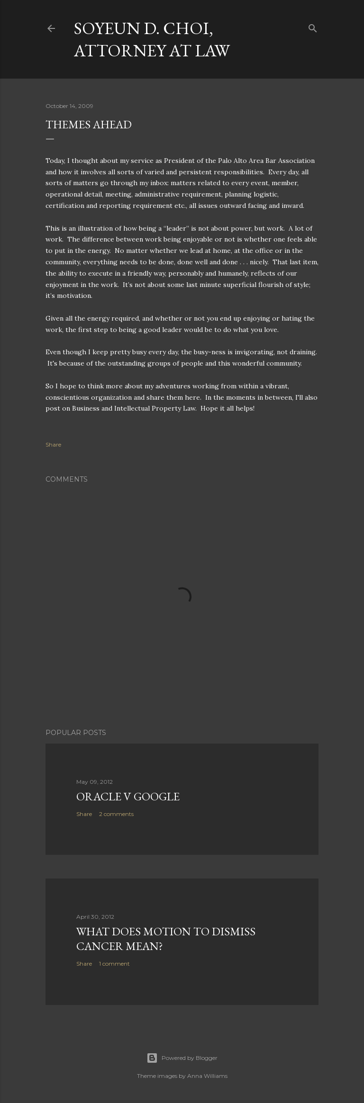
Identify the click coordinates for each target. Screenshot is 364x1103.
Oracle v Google (128, 796)
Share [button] (53, 444)
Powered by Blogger (182, 1058)
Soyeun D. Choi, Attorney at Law (152, 39)
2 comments (116, 813)
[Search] (312, 26)
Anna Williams (207, 1075)
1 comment (114, 963)
